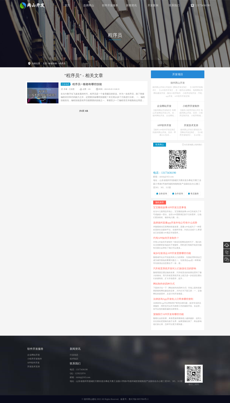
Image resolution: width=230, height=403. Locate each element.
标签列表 (53, 63)
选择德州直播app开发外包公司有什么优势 (175, 222)
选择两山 (88, 5)
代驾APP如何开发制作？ (166, 238)
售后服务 (194, 194)
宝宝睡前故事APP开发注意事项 (169, 207)
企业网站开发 (33, 355)
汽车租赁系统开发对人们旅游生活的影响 (174, 268)
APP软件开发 (33, 363)
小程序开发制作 (34, 359)
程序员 (62, 63)
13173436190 (226, 252)
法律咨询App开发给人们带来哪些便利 (173, 299)
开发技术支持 (33, 366)
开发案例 (153, 5)
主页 (45, 63)
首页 (67, 5)
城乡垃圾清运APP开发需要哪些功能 (172, 253)
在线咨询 (226, 245)
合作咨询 (179, 194)
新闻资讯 (131, 5)
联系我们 (174, 5)
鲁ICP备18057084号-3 (138, 399)
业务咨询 (163, 194)
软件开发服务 (110, 5)
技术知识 (74, 359)
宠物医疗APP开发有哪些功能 (168, 314)
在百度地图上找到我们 (193, 145)
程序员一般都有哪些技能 (87, 84)
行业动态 (66, 84)
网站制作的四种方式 (164, 283)
